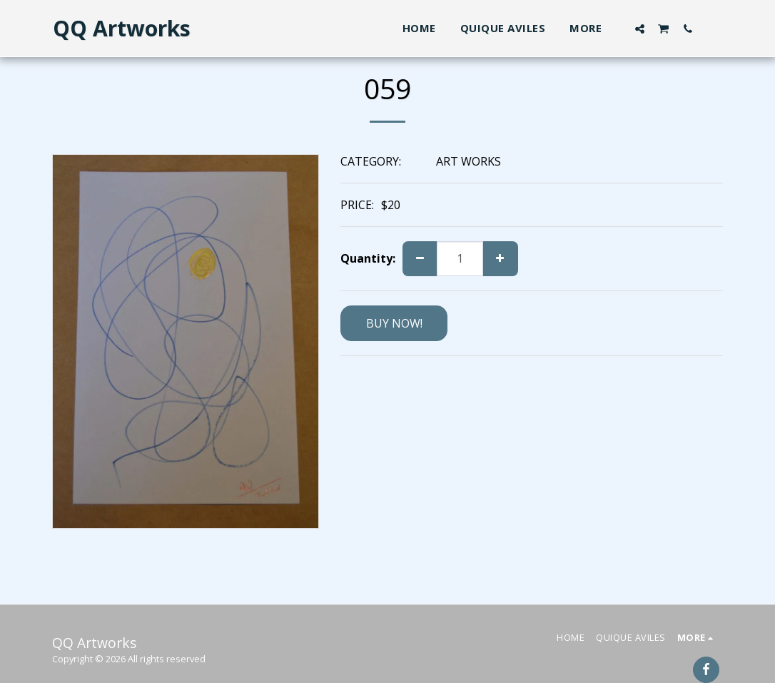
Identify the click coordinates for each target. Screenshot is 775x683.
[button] (640, 28)
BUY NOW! (394, 323)
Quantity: (367, 258)
